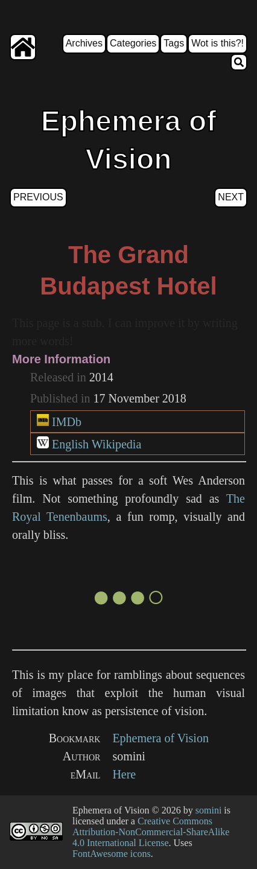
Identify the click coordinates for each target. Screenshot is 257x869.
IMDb (66, 421)
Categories (133, 43)
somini (208, 810)
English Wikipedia (96, 444)
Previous (38, 197)
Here (124, 774)
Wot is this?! (217, 43)
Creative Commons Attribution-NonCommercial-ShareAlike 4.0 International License (150, 832)
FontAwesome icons (111, 853)
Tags (173, 43)
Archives (84, 43)
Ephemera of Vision (160, 738)
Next (231, 197)
